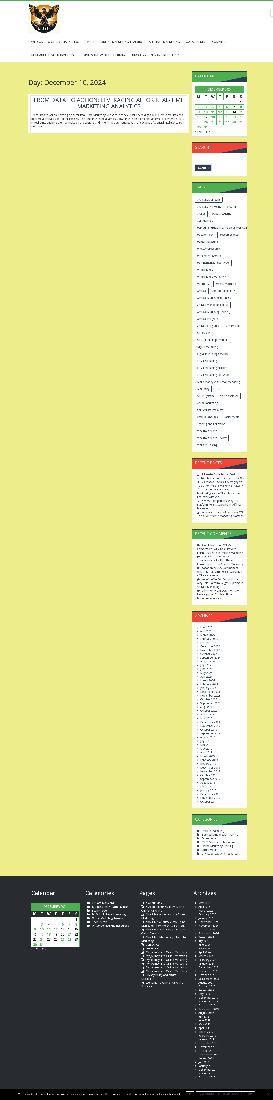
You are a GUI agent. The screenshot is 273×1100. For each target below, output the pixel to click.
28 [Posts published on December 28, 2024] (234, 122)
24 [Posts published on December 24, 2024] (206, 122)
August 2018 (208, 782)
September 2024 (210, 657)
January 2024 (208, 688)
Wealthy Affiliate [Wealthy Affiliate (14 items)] (207, 431)
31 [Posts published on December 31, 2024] (206, 127)
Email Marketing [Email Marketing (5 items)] (207, 361)
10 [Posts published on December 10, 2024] (206, 112)
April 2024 (206, 676)
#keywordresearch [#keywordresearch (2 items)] (208, 248)
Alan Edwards (210, 545)
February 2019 (209, 760)
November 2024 (210, 650)
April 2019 (206, 752)
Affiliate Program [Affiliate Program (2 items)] (207, 319)
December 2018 (210, 767)
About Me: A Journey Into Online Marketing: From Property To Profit (163, 923)
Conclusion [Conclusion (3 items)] (204, 333)
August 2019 (208, 737)
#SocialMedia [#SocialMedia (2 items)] (205, 269)
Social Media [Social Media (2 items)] (231, 417)
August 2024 (208, 661)
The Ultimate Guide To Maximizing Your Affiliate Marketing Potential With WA (218, 493)
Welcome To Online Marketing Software (63, 42)
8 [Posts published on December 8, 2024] (241, 107)
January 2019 (208, 763)
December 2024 (210, 646)
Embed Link (153, 948)
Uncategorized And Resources (156, 55)
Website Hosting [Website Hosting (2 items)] (207, 445)
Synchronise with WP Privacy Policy (225, 1093)
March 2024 (207, 680)
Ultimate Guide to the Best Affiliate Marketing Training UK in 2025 (220, 476)
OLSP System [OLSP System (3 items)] (205, 396)
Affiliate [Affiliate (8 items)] (201, 290)
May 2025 (206, 627)
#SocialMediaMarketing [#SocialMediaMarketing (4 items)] (211, 276)
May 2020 (206, 718)
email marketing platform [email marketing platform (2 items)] (212, 368)
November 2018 (210, 771)
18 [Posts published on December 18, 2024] (213, 117)
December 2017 (210, 794)
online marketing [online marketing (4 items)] (207, 403)
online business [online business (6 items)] (229, 396)
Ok (190, 1093)
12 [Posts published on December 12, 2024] (220, 112)
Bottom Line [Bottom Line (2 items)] (232, 326)
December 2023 (210, 691)
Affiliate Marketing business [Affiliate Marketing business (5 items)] (214, 297)
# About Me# (154, 903)
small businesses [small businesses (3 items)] (207, 417)
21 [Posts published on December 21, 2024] (234, 117)
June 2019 (206, 745)
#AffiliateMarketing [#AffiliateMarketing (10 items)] (208, 199)
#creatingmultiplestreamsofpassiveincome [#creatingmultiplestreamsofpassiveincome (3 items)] (223, 227)
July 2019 (205, 741)
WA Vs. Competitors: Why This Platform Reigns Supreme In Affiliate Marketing (219, 504)
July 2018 (205, 786)
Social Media (195, 42)
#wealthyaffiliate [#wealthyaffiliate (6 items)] (226, 283)
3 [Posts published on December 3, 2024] (206, 107)
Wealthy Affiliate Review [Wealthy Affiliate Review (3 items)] (212, 438)
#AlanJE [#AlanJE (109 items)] (231, 206)
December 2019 (210, 722)
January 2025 (208, 642)
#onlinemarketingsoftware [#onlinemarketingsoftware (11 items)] (213, 262)
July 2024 (205, 665)
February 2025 (209, 638)
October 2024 (208, 654)
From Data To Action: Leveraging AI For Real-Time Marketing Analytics (109, 103)
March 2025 (207, 635)
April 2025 (206, 631)
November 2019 (210, 726)
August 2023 (208, 707)
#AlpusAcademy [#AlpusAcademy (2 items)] (221, 213)
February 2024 (209, 684)
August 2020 (208, 714)
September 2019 (210, 733)
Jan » (207, 131)
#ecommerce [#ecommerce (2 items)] (205, 234)
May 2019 (206, 748)
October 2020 (208, 710)
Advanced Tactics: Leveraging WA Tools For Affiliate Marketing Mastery (220, 483)
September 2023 (210, 703)
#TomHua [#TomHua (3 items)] (203, 283)
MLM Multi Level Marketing (52, 55)
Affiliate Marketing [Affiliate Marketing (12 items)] (223, 290)
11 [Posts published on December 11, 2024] (213, 112)
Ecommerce (219, 42)
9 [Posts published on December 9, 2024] (199, 112)
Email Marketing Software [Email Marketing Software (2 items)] (213, 375)
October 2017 (208, 801)
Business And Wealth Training (102, 55)
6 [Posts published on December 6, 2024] (227, 107)
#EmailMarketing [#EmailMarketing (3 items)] (207, 241)
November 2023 (210, 695)
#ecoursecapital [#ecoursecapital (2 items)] (229, 234)
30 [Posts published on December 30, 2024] (199, 127)
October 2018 (208, 775)
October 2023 (208, 699)
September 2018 (210, 779)
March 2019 (207, 756)
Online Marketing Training (122, 42)
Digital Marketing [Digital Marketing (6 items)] (207, 347)
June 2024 (206, 669)
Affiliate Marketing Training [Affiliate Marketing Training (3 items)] (213, 312)
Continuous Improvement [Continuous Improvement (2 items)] (213, 340)
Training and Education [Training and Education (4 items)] (211, 424)
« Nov (198, 131)
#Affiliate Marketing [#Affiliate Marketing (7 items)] (209, 206)
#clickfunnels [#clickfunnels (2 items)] (205, 220)
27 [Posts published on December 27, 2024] (227, 122)
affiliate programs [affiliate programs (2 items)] (208, 326)
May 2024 (206, 673)
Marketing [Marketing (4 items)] (203, 389)
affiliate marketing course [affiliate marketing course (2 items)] (212, 304)
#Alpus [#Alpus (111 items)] (201, 213)
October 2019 (208, 729)
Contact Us (152, 944)
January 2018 (208, 790)
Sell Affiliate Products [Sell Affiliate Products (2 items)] (210, 410)
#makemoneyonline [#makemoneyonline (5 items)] (209, 255)
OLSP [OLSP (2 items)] (218, 389)
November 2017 (210, 798)
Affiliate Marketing (164, 42)
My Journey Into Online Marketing (166, 952)
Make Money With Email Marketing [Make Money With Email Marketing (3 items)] (218, 382)
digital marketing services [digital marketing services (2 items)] (212, 354)
